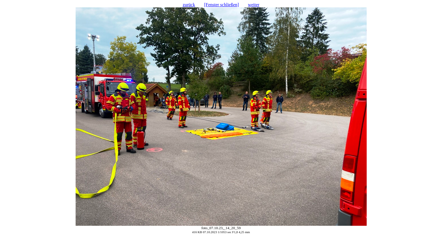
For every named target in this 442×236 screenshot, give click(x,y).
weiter (253, 4)
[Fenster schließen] (221, 4)
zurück (189, 4)
